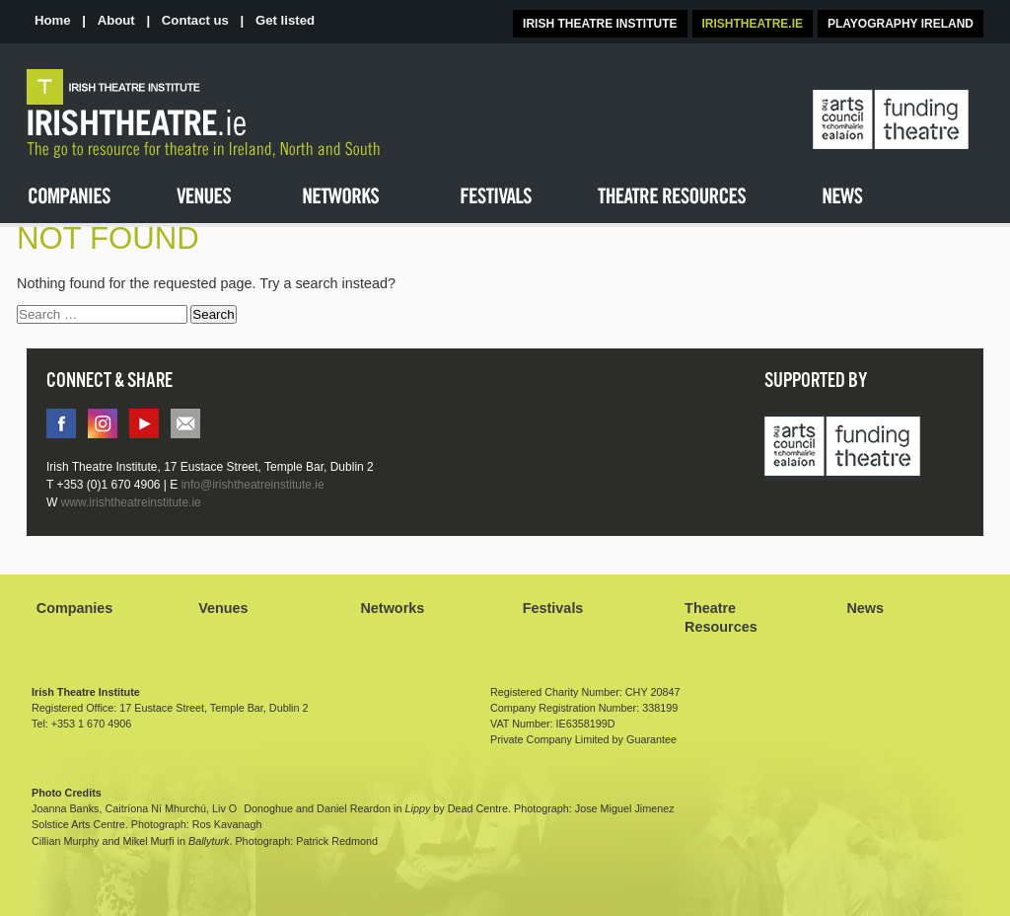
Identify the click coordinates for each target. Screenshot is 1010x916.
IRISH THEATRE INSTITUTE (600, 24)
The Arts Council (891, 120)
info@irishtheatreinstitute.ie (185, 423)
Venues (223, 608)
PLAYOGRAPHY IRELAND (901, 24)
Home (53, 20)
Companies (74, 608)
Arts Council (842, 448)
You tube (144, 423)
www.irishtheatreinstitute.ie (131, 502)
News (865, 608)
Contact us (195, 20)
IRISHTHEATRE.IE (752, 24)
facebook (61, 423)
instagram (102, 423)
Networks (392, 608)
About (116, 20)
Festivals (553, 608)
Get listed (285, 20)
